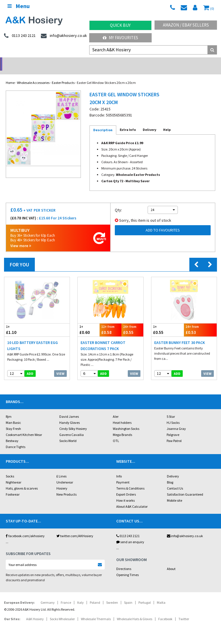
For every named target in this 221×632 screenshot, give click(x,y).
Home (10, 75)
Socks (10, 469)
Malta (161, 595)
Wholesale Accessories (33, 75)
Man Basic (13, 415)
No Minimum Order (27, 62)
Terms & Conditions (130, 481)
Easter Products (63, 75)
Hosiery (61, 481)
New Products (66, 487)
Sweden (112, 595)
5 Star (171, 409)
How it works (125, 493)
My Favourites (120, 37)
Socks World (68, 433)
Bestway (12, 433)
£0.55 (132, 322)
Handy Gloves (69, 415)
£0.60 (88, 322)
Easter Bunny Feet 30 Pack (179, 335)
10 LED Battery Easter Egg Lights (32, 338)
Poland (95, 595)
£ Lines (61, 469)
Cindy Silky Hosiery (73, 421)
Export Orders (126, 487)
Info (119, 469)
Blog (170, 475)
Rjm (9, 409)
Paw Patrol (174, 433)
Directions (123, 561)
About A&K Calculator (132, 499)
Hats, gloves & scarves (22, 481)
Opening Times (127, 567)
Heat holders (122, 415)
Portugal (144, 595)
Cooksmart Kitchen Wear (24, 427)
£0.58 (110, 322)
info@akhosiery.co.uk (185, 528)
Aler (116, 409)
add (30, 366)
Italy (80, 595)
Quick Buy (120, 25)
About (171, 561)
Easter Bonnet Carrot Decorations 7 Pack (103, 338)
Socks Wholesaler (62, 611)
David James (69, 409)
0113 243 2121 (128, 528)
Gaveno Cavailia (71, 427)
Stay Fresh (13, 421)
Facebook (165, 611)
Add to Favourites (163, 222)
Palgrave (173, 427)
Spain (128, 595)
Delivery (173, 469)
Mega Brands (122, 427)
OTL (116, 433)
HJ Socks (173, 415)
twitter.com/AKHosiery (74, 528)
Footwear (13, 487)
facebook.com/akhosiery (25, 528)
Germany (48, 595)
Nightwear (13, 475)
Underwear (64, 475)
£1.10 (20, 322)
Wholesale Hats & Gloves (134, 611)
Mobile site (174, 493)
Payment (122, 475)
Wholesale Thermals (96, 611)
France (66, 595)
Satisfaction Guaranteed (185, 487)
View (60, 366)
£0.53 (200, 322)
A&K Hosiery (35, 611)
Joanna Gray (176, 421)
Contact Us (175, 481)
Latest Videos (193, 62)
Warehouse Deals (138, 62)
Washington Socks (126, 421)
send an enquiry (130, 534)
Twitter (183, 611)
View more (20, 238)
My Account (83, 62)
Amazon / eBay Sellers (186, 25)
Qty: (118, 202)
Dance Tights (15, 439)
